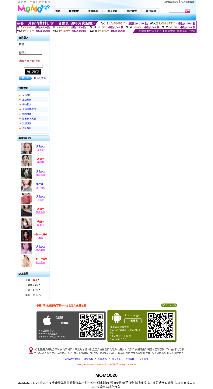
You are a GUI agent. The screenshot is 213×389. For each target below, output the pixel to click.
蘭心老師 (40, 250)
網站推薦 (26, 114)
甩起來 (40, 200)
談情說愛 (26, 123)
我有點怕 (40, 212)
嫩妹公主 (40, 262)
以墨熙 (40, 225)
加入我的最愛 (187, 2)
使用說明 (129, 359)
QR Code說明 (169, 305)
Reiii (40, 237)
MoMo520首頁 (171, 2)
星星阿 (40, 150)
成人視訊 (26, 128)
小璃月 (40, 162)
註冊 (33, 78)
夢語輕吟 (40, 175)
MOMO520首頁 (72, 359)
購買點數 (88, 359)
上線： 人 (33, 280)
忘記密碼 (41, 78)
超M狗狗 (40, 187)
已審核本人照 (29, 118)
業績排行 (26, 95)
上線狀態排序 (29, 109)
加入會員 (116, 359)
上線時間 (26, 99)
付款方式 (143, 359)
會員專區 (102, 359)
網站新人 (26, 104)
